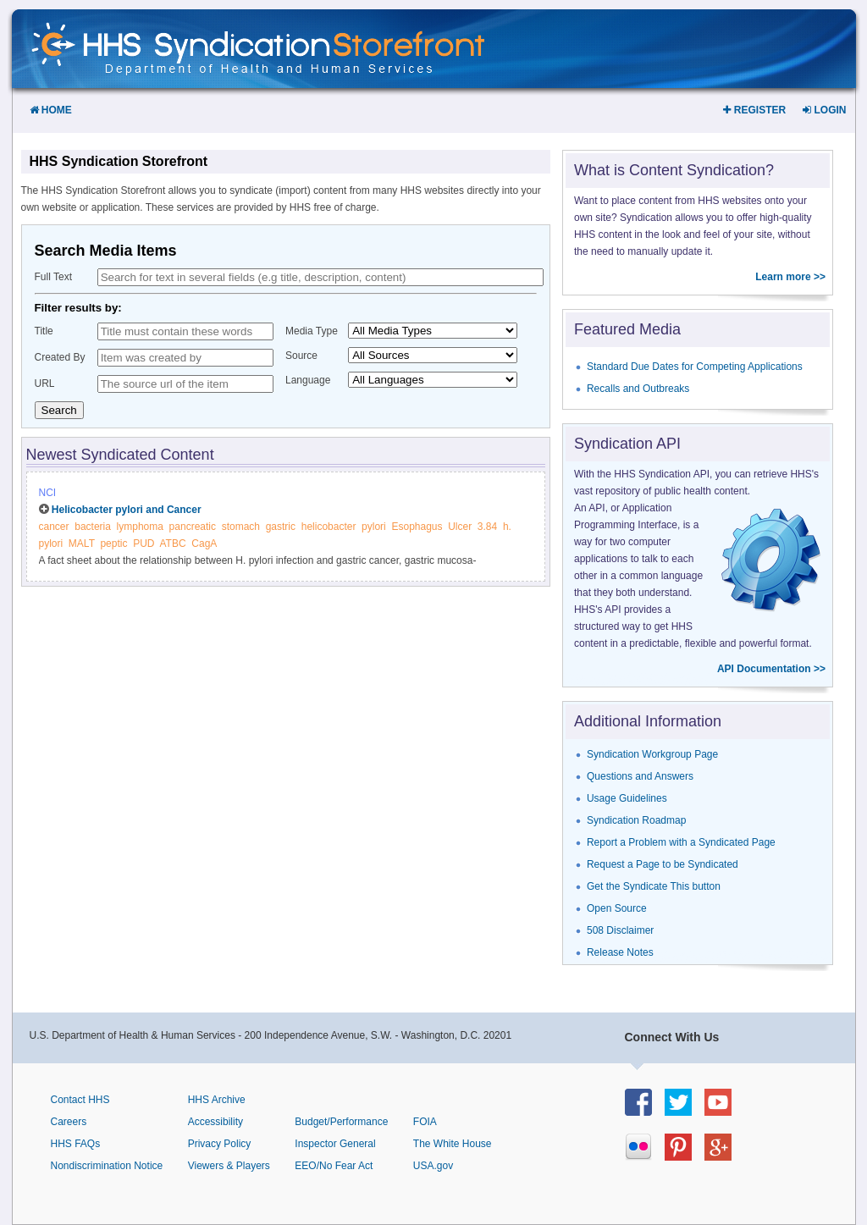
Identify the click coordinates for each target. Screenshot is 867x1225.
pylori (374, 526)
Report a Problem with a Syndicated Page (681, 842)
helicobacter (328, 526)
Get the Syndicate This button (654, 886)
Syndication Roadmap (636, 820)
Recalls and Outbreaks (638, 389)
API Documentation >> (771, 669)
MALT (82, 543)
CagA (203, 543)
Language (307, 380)
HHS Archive (217, 1100)
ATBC (173, 543)
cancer (54, 526)
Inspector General (335, 1144)
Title (44, 331)
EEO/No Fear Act (334, 1166)
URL (45, 383)
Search (59, 410)
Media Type (311, 331)
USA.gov (433, 1166)
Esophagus (416, 526)
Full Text (53, 277)
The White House (452, 1144)
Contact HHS (80, 1100)
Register (754, 110)
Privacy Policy (219, 1144)
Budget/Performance (341, 1122)
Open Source (617, 908)
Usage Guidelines (627, 798)
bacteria (93, 526)
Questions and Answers (640, 776)
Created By (60, 357)
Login (824, 110)
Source (301, 355)
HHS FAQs (76, 1144)
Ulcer (460, 526)
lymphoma (140, 526)
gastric (280, 526)
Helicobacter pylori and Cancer (127, 510)
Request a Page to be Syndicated (662, 864)
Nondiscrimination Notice (107, 1166)
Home (51, 110)
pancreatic (192, 526)
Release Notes (620, 952)
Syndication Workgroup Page (652, 754)
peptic (113, 543)
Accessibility (215, 1122)
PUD (143, 543)
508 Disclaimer (620, 930)
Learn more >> (790, 277)
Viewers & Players (229, 1166)
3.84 (487, 526)
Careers (69, 1122)
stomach (241, 526)
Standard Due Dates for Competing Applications (695, 366)
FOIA (425, 1122)
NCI (48, 493)
